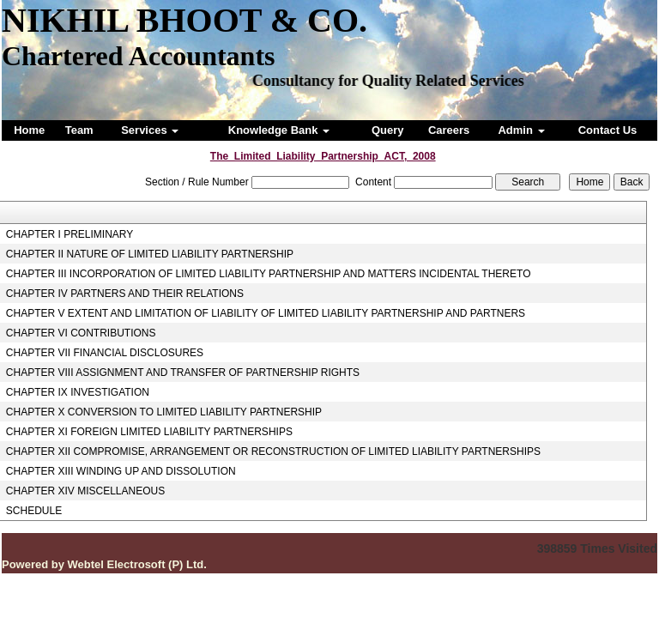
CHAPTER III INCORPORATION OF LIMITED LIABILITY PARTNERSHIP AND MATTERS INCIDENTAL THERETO (268, 274)
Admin (521, 130)
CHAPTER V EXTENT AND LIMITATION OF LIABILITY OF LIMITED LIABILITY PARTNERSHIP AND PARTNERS (265, 313)
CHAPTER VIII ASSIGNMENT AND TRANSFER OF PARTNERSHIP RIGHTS (183, 373)
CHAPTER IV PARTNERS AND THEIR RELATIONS (125, 294)
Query (388, 130)
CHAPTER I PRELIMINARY (69, 234)
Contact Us (608, 130)
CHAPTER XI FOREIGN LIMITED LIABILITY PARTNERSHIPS (149, 432)
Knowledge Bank (279, 130)
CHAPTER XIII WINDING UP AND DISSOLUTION (121, 471)
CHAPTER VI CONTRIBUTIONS (81, 333)
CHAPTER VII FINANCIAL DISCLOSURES (104, 353)
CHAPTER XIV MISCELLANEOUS (85, 491)
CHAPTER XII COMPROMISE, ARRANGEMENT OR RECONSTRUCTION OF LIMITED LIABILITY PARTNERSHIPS (273, 451)
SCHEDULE (34, 511)
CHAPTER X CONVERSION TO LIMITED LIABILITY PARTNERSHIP (164, 412)
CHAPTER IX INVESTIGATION (77, 392)
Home (29, 130)
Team (79, 130)
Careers (448, 130)
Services (149, 130)
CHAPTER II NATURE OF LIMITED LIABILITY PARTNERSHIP (149, 254)
